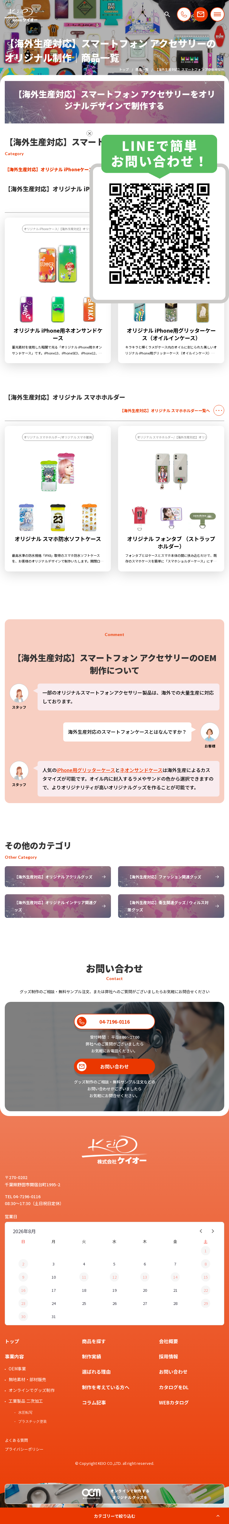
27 (145, 1303)
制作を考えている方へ (105, 1387)
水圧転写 (25, 1412)
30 (23, 1316)
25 (84, 1303)
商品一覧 (141, 69)
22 (206, 1290)
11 (84, 1277)
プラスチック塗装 (32, 1421)
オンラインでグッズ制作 (32, 1390)
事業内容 (14, 1356)
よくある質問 (16, 1440)
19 (114, 1290)
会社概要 (168, 1341)
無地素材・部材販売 (27, 1379)
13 (145, 1277)
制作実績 (91, 1356)
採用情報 (168, 1356)
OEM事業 (17, 1369)
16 (23, 1290)
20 (145, 1290)
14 (175, 1277)
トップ (124, 69)
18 (84, 1290)
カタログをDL (174, 1387)
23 (23, 1303)
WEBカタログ (174, 1402)
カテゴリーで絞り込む (114, 1516)
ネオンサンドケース (141, 770)
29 (206, 1303)
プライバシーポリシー (24, 1449)
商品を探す (94, 1341)
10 (54, 1277)
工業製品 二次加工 (26, 1401)
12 (114, 1277)
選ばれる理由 (96, 1371)
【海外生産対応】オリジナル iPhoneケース (49, 169)
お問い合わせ (173, 1371)
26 (114, 1303)
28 (175, 1303)
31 (54, 1316)
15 (206, 1277)
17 (54, 1290)
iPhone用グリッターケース (86, 770)
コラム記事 (94, 1402)
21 (175, 1290)
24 (54, 1303)
